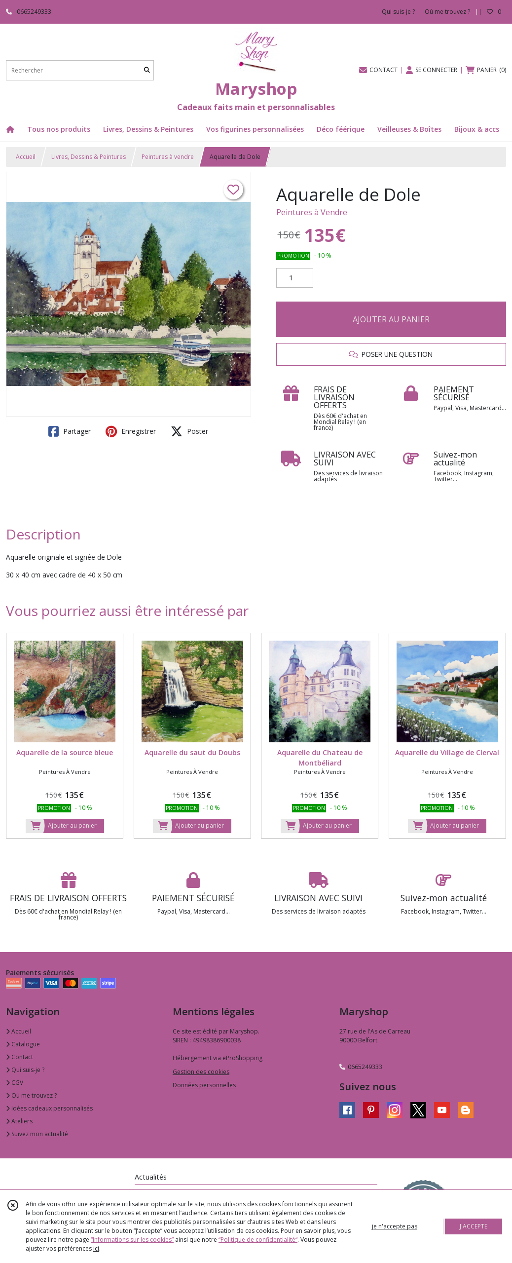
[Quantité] (294, 278)
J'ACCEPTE (473, 1226)
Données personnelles (204, 1085)
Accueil (26, 157)
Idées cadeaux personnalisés (49, 1108)
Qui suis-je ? (25, 1070)
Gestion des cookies (201, 1072)
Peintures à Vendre (311, 212)
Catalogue (23, 1044)
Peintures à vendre (168, 157)
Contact (19, 1057)
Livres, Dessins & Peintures (88, 157)
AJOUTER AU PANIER (391, 319)
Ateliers (19, 1121)
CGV (14, 1082)
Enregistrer (131, 431)
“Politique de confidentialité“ (258, 1239)
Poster (189, 431)
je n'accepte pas (394, 1226)
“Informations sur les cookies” (132, 1239)
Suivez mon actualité (37, 1134)
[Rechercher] (147, 70)
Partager (69, 431)
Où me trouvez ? (31, 1095)
